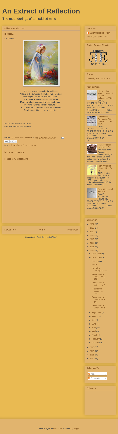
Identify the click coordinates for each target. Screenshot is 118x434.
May (94, 327)
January (95, 342)
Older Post (72, 229)
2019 (92, 232)
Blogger (77, 428)
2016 (92, 243)
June (94, 324)
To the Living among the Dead (97, 291)
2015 (92, 247)
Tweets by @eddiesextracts (98, 78)
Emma (94, 264)
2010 (92, 358)
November (96, 257)
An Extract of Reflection (41, 11)
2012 (92, 351)
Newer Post (10, 229)
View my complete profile (97, 36)
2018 (92, 235)
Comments (94, 378)
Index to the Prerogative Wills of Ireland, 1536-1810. (105, 120)
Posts (91, 374)
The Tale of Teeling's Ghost (99, 269)
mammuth (57, 428)
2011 (92, 355)
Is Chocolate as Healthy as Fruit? (105, 146)
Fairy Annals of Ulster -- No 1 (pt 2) (98, 299)
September (97, 312)
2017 (92, 239)
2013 (92, 347)
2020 (92, 228)
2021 (92, 224)
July (94, 320)
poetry (33, 145)
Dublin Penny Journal (20, 145)
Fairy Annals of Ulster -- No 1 (98, 306)
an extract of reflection (99, 33)
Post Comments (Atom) (47, 237)
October (95, 261)
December (96, 254)
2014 (92, 250)
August (95, 316)
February (96, 339)
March (95, 335)
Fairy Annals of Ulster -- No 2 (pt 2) (105, 168)
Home (42, 229)
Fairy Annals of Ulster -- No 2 (98, 284)
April (94, 331)
